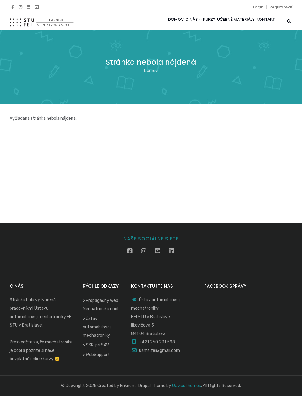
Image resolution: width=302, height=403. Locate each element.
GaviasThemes (186, 392)
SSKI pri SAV (97, 352)
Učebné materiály (229, 25)
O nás (178, 25)
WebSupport (98, 361)
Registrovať (281, 7)
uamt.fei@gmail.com (155, 357)
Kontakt (263, 25)
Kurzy (198, 25)
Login (258, 7)
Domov (156, 25)
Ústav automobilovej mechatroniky (97, 334)
